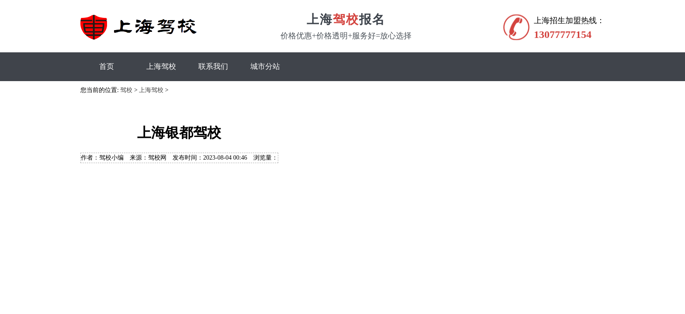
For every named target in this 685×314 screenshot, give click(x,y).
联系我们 (213, 66)
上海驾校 (161, 66)
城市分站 (265, 66)
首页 (106, 66)
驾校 (126, 90)
